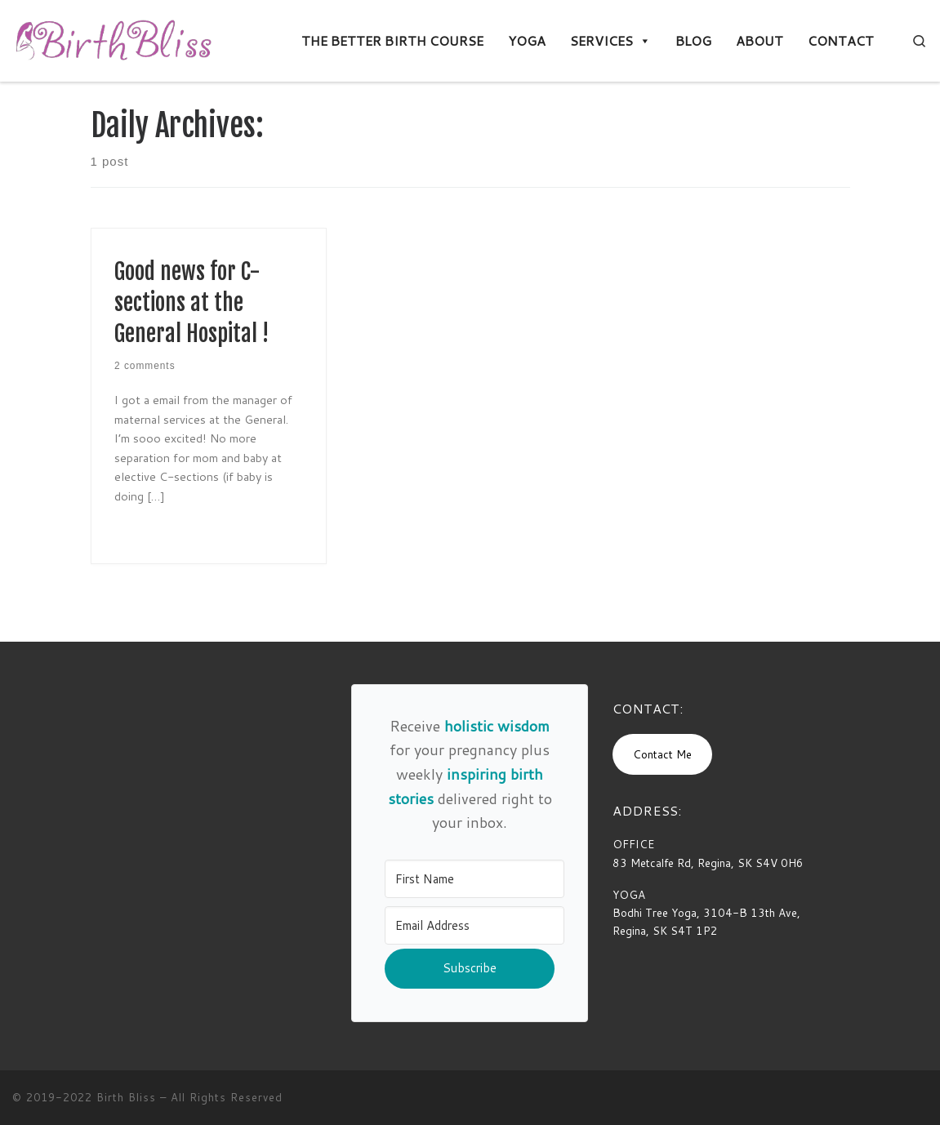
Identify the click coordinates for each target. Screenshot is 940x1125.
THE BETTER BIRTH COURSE (392, 40)
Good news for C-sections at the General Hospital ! (191, 303)
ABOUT (759, 40)
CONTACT (841, 40)
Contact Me (662, 754)
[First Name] (474, 879)
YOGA (527, 40)
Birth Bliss (126, 1097)
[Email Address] (474, 925)
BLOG (693, 40)
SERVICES (610, 40)
